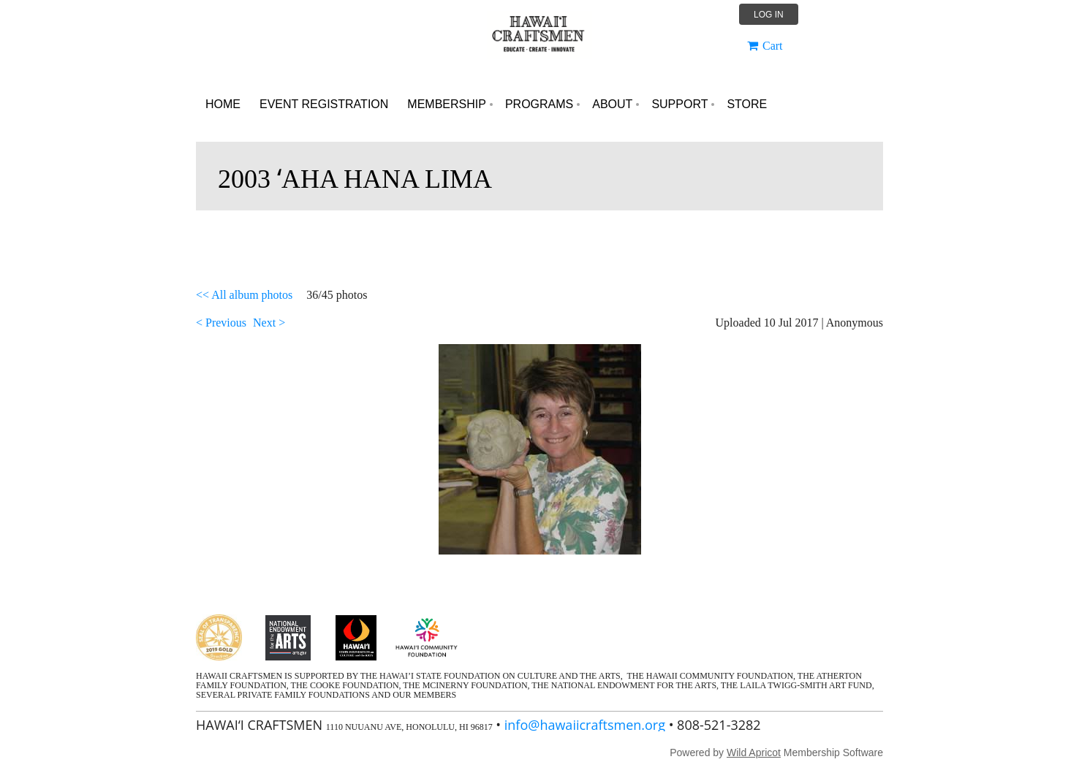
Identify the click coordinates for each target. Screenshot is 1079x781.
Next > (269, 322)
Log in (769, 14)
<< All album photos (244, 295)
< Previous (221, 322)
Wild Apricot (754, 752)
